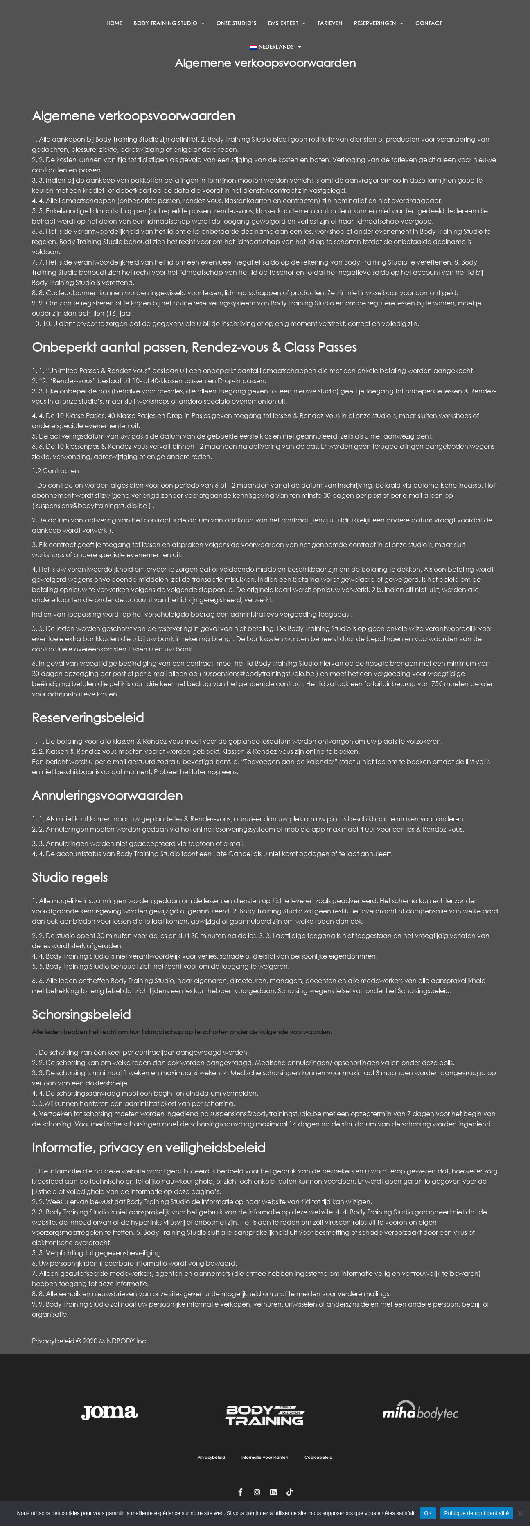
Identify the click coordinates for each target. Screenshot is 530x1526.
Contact (428, 23)
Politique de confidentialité (476, 1513)
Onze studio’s (237, 23)
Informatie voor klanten (264, 1457)
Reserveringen (379, 23)
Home (114, 23)
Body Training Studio (169, 23)
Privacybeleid (211, 1457)
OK (428, 1513)
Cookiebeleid (318, 1457)
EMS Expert (287, 23)
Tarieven (330, 23)
